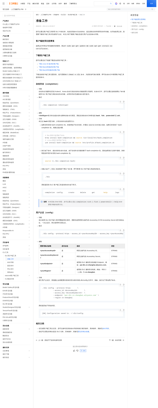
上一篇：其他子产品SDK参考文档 (49, 342)
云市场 (54, 3)
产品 (28, 3)
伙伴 (60, 3)
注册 (143, 3)
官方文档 (6, 9)
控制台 (138, 3)
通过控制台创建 (83, 333)
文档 (128, 3)
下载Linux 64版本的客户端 (49, 64)
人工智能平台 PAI (17, 9)
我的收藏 (119, 26)
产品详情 (108, 26)
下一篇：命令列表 (116, 342)
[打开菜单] (3, 3)
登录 (151, 3)
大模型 (22, 3)
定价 (47, 3)
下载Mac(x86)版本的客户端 (49, 67)
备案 (133, 3)
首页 (37, 14)
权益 (42, 3)
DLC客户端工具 (72, 14)
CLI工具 (63, 14)
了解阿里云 (73, 3)
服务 (65, 3)
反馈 (83, 352)
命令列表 (106, 330)
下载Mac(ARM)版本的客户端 (49, 70)
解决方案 (36, 3)
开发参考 (56, 14)
